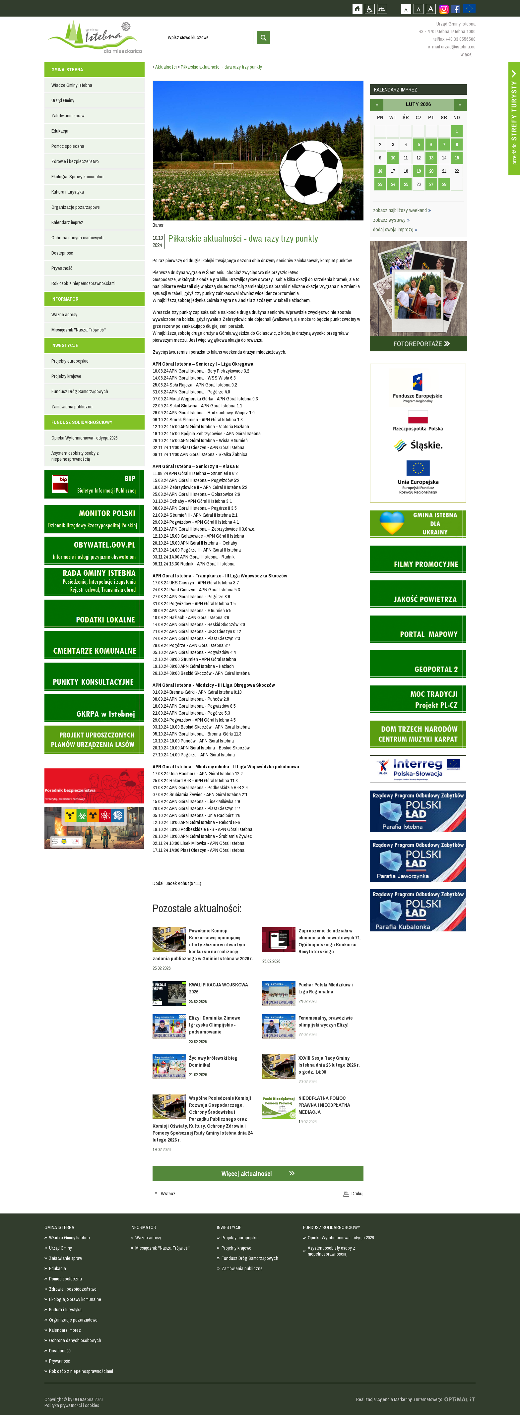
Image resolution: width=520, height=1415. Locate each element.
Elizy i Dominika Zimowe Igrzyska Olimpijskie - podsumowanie (214, 1024)
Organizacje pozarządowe (75, 207)
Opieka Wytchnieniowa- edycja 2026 (84, 438)
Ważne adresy (64, 315)
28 (444, 184)
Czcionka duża (430, 8)
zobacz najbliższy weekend (402, 210)
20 (431, 171)
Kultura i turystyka (67, 192)
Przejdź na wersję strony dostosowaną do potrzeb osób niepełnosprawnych (369, 8)
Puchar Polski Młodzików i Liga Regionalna (325, 988)
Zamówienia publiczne (72, 407)
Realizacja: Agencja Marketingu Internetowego (399, 1399)
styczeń (376, 105)
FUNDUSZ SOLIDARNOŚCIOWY (81, 422)
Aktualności (166, 67)
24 (393, 184)
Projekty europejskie (70, 361)
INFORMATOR (64, 299)
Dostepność (62, 253)
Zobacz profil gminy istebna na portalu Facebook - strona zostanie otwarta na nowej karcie (455, 9)
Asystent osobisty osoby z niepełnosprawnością (75, 456)
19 (419, 171)
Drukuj (357, 1193)
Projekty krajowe (66, 376)
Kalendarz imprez (67, 222)
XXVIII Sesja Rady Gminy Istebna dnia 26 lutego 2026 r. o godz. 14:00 (329, 1064)
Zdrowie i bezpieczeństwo (75, 161)
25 (406, 184)
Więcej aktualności (247, 1173)
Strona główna (357, 8)
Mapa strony (381, 8)
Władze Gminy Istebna (71, 85)
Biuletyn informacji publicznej (94, 484)
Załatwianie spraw (67, 116)
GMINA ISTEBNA (67, 70)
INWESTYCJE (64, 345)
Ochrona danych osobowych (77, 238)
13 (431, 158)
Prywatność (61, 268)
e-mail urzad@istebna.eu (452, 46)
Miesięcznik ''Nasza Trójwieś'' (78, 330)
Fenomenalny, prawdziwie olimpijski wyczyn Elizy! (325, 1021)
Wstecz (168, 1193)
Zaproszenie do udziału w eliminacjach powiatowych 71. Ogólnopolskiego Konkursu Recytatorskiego (329, 941)
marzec (460, 105)
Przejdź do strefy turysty (514, 118)
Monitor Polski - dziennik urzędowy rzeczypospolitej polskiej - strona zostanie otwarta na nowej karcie (94, 519)
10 (393, 158)
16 (380, 171)
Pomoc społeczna (67, 146)
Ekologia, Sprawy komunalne (77, 177)
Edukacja (59, 131)
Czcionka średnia (418, 8)
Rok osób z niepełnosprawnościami (83, 283)
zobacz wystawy (391, 220)
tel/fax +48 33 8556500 (454, 38)
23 (380, 184)
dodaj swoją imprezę (395, 229)
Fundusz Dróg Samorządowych (79, 391)
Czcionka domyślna (406, 8)
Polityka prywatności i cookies (71, 1405)
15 (457, 158)
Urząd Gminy (62, 100)
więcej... (468, 54)
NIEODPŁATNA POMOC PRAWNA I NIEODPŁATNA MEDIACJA (324, 1104)
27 (431, 184)
